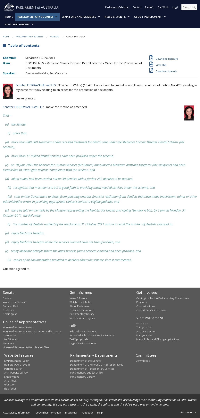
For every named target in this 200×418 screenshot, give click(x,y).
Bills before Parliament (83, 331)
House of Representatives (18, 327)
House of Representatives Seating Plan (26, 347)
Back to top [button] (188, 412)
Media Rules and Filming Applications (157, 339)
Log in (175, 7)
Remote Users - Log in (17, 364)
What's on (142, 323)
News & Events (115, 17)
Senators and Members (79, 17)
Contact (137, 7)
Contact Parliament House (151, 310)
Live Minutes (10, 339)
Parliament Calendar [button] (117, 7)
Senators (8, 310)
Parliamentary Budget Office (86, 372)
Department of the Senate (85, 360)
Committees (143, 360)
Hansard (55, 36)
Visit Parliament (17, 24)
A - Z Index (10, 380)
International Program (82, 318)
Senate (7, 298)
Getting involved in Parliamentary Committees (162, 298)
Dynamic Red (10, 306)
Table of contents (21, 45)
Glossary (9, 384)
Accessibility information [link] (17, 412)
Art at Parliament (145, 331)
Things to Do (143, 327)
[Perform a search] (194, 7)
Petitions (141, 302)
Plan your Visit (144, 335)
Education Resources (82, 310)
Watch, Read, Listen (81, 302)
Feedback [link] (87, 412)
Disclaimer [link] (71, 412)
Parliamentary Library (82, 314)
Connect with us (145, 306)
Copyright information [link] (48, 412)
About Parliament (148, 17)
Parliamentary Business (36, 17)
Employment (11, 376)
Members (8, 343)
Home (9, 17)
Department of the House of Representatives (96, 364)
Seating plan (10, 314)
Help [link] (100, 412)
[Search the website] (189, 7)
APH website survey (16, 372)
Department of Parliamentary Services (92, 368)
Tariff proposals (79, 339)
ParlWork (163, 7)
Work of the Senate (14, 302)
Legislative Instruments (83, 343)
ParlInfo (149, 7)
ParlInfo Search (13, 368)
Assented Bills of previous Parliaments (92, 335)
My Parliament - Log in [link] (16, 360)
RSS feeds (10, 388)
